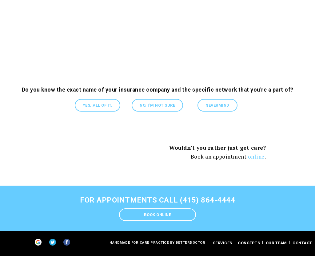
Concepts (249, 243)
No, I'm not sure (157, 105)
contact (302, 243)
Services (222, 243)
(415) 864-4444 (207, 200)
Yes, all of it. (98, 105)
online (256, 156)
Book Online (157, 214)
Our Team (276, 243)
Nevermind (217, 105)
